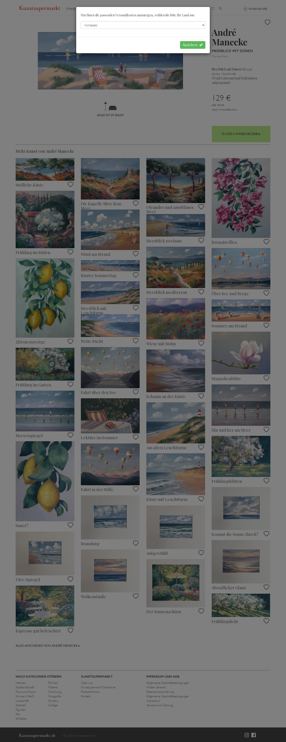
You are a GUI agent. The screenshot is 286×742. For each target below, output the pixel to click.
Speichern (192, 45)
